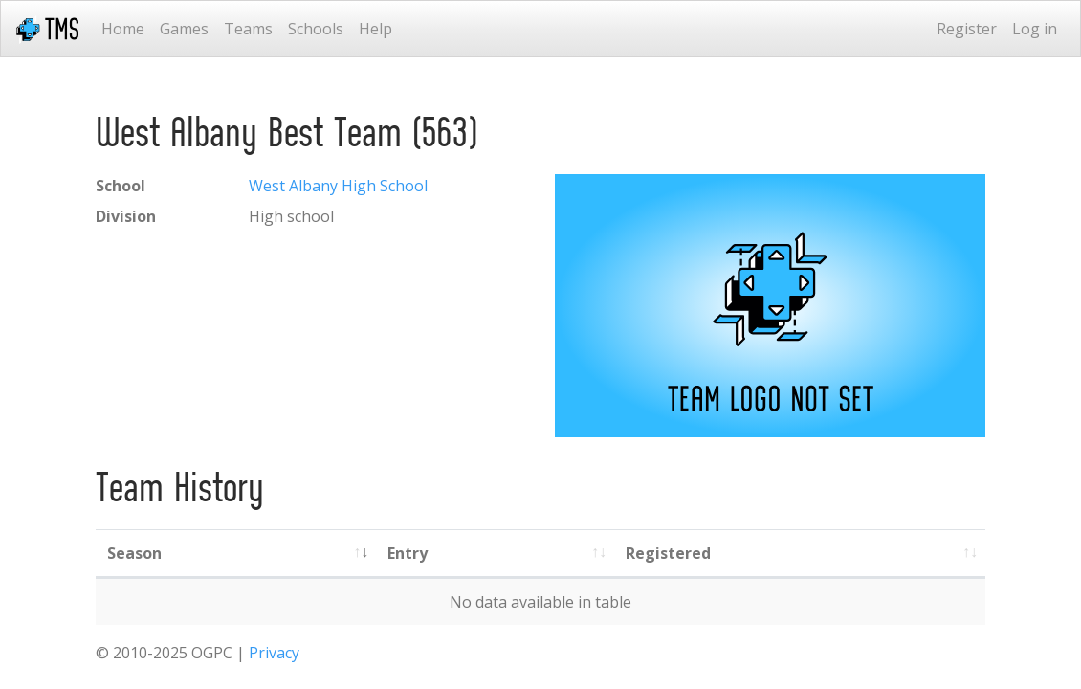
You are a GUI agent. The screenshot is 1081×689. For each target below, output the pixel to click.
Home (122, 28)
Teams (248, 28)
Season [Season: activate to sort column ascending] (134, 553)
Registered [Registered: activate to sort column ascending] (668, 553)
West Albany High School (338, 185)
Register (967, 28)
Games (184, 28)
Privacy (274, 652)
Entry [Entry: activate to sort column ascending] (407, 553)
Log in (1034, 28)
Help (375, 28)
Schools (315, 28)
